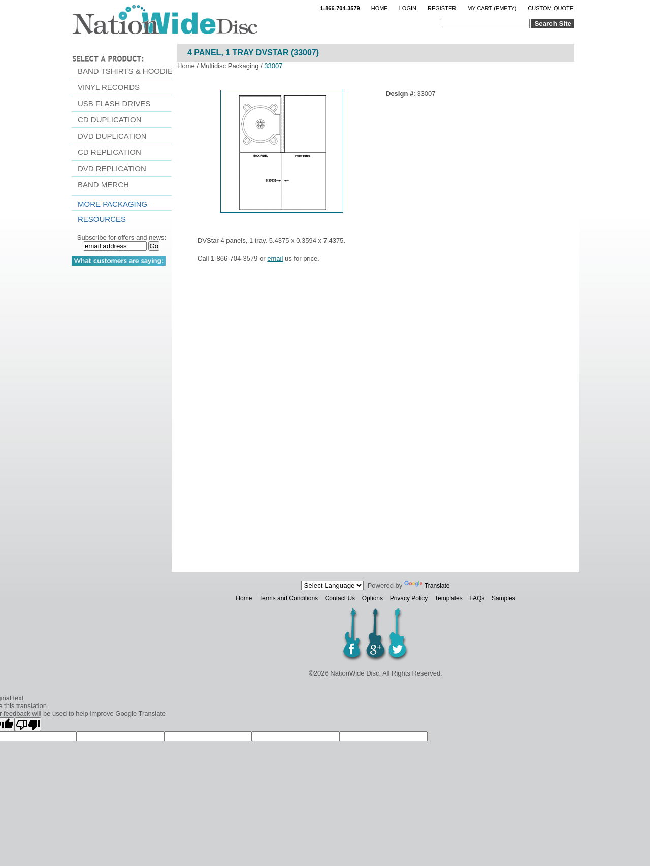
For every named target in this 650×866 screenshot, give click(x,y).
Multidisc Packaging (230, 66)
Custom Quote (550, 8)
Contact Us (340, 598)
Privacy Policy (409, 598)
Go (153, 246)
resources (102, 219)
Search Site (552, 23)
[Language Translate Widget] (332, 585)
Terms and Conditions (288, 598)
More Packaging (112, 204)
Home (379, 8)
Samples (503, 598)
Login (407, 8)
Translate (427, 585)
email (275, 258)
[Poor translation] (28, 724)
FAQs (476, 598)
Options (372, 598)
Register (442, 8)
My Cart (491, 8)
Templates (449, 598)
